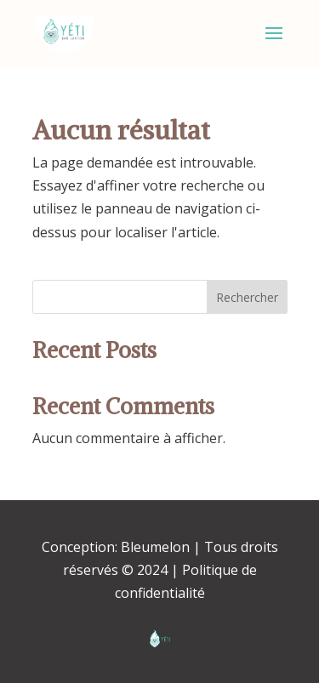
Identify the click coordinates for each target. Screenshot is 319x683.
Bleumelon (155, 547)
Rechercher (247, 297)
